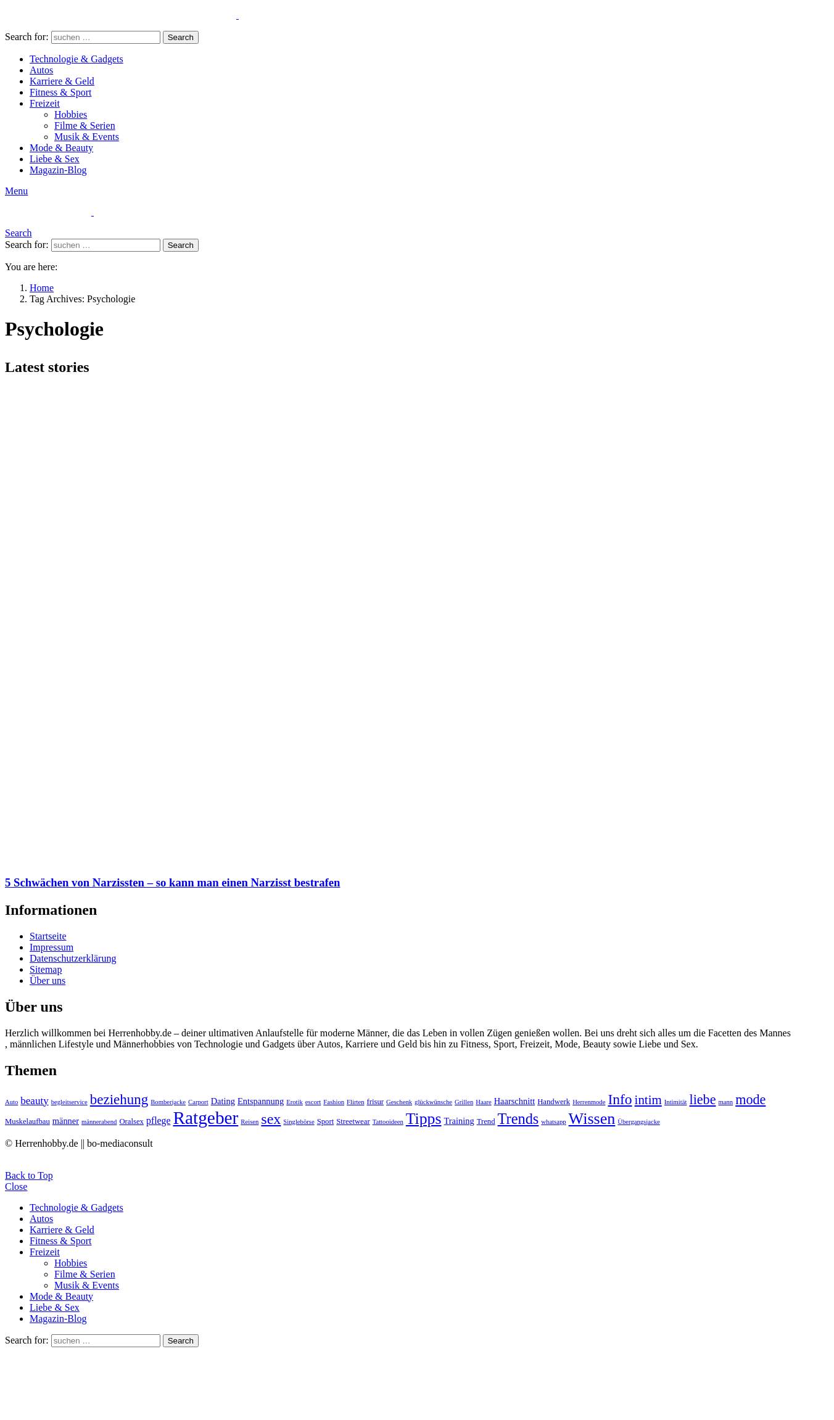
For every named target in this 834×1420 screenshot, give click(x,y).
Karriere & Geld (62, 81)
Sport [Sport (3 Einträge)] (325, 1121)
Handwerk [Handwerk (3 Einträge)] (553, 1101)
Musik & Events (86, 136)
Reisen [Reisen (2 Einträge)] (249, 1121)
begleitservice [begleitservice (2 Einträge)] (69, 1102)
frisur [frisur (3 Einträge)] (375, 1101)
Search (181, 37)
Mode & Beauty (61, 147)
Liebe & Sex (55, 159)
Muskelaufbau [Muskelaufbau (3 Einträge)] (27, 1121)
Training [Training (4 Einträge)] (459, 1121)
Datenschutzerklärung (73, 958)
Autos (41, 70)
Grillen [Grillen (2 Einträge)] (464, 1102)
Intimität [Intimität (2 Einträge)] (675, 1102)
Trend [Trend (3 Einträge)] (486, 1121)
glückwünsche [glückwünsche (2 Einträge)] (433, 1102)
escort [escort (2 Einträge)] (313, 1102)
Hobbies (70, 114)
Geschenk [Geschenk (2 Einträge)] (399, 1102)
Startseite (48, 936)
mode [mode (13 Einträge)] (750, 1099)
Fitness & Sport (60, 92)
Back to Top (29, 1175)
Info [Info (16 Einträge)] (620, 1099)
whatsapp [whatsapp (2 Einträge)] (553, 1121)
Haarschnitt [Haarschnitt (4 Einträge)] (514, 1101)
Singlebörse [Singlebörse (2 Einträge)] (298, 1121)
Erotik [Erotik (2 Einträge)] (294, 1102)
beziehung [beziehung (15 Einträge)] (119, 1099)
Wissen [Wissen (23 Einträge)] (592, 1119)
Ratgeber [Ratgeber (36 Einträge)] (205, 1118)
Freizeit (45, 103)
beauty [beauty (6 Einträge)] (34, 1101)
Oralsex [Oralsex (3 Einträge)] (131, 1121)
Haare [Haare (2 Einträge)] (483, 1102)
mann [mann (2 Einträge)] (725, 1102)
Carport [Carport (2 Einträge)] (198, 1102)
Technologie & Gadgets (76, 59)
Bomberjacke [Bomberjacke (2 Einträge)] (168, 1102)
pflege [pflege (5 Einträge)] (158, 1120)
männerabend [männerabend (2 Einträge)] (99, 1121)
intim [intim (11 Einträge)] (648, 1099)
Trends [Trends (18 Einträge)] (518, 1118)
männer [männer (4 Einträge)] (65, 1121)
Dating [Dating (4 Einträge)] (223, 1101)
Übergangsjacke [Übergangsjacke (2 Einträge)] (638, 1121)
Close (16, 1186)
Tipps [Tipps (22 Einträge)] (424, 1119)
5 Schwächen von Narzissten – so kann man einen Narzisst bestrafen (172, 882)
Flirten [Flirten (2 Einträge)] (355, 1102)
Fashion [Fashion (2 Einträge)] (333, 1102)
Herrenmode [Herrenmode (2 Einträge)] (588, 1102)
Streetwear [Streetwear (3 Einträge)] (353, 1121)
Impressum (51, 947)
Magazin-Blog (58, 170)
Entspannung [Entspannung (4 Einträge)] (260, 1101)
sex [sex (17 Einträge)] (271, 1119)
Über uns (47, 980)
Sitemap (46, 969)
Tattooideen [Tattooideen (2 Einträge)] (388, 1121)
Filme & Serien (84, 125)
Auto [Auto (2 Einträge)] (11, 1102)
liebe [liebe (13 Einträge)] (702, 1099)
